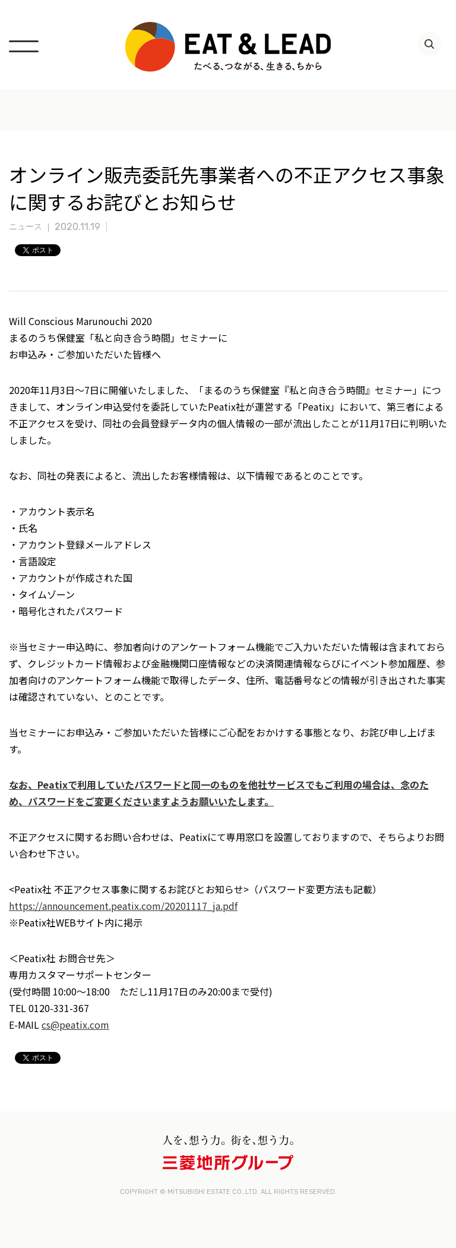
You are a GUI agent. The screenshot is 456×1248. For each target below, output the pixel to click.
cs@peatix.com (75, 1024)
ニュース (25, 227)
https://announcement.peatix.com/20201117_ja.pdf (123, 906)
